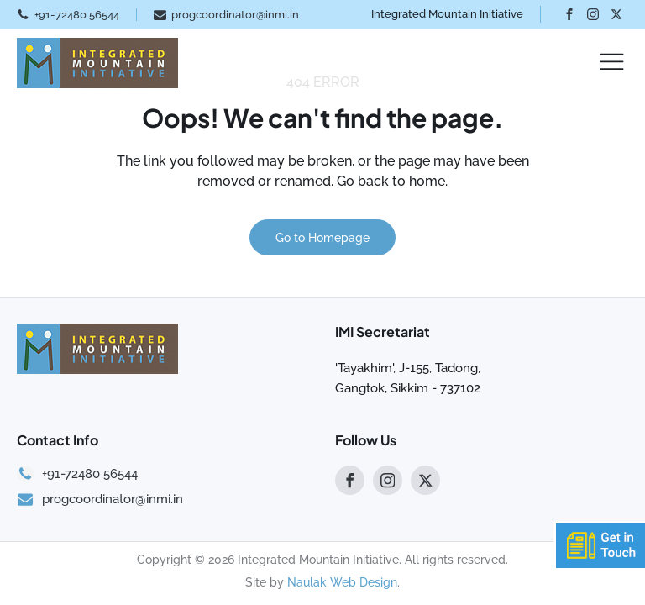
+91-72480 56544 (76, 14)
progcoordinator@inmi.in (235, 14)
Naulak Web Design (342, 582)
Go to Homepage (322, 237)
